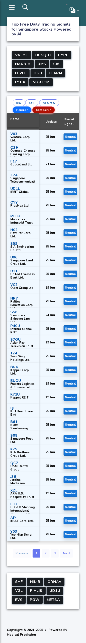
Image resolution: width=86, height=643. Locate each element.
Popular (22, 110)
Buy (19, 103)
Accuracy (49, 103)
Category (42, 110)
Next (66, 553)
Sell (32, 103)
